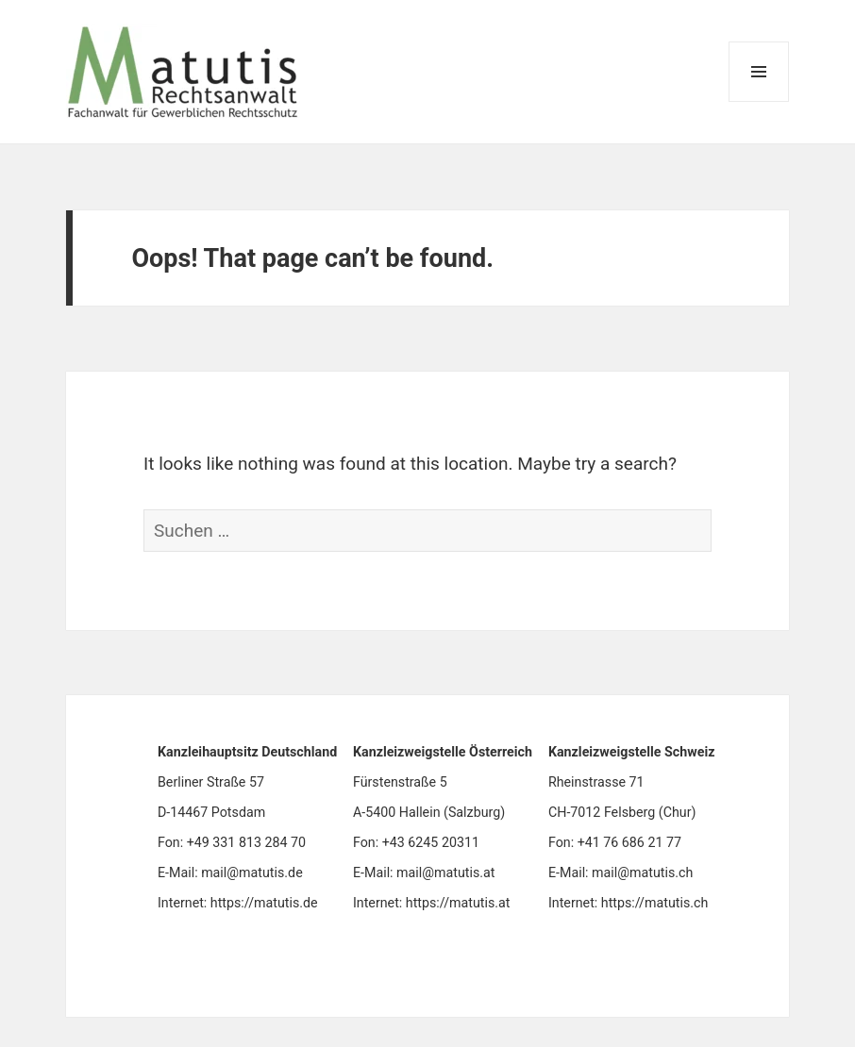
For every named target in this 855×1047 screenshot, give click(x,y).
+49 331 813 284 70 (246, 842)
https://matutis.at (458, 902)
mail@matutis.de (252, 872)
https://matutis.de (264, 902)
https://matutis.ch (655, 902)
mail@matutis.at (445, 872)
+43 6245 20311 (430, 842)
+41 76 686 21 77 (629, 842)
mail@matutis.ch (642, 872)
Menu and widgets (759, 101)
